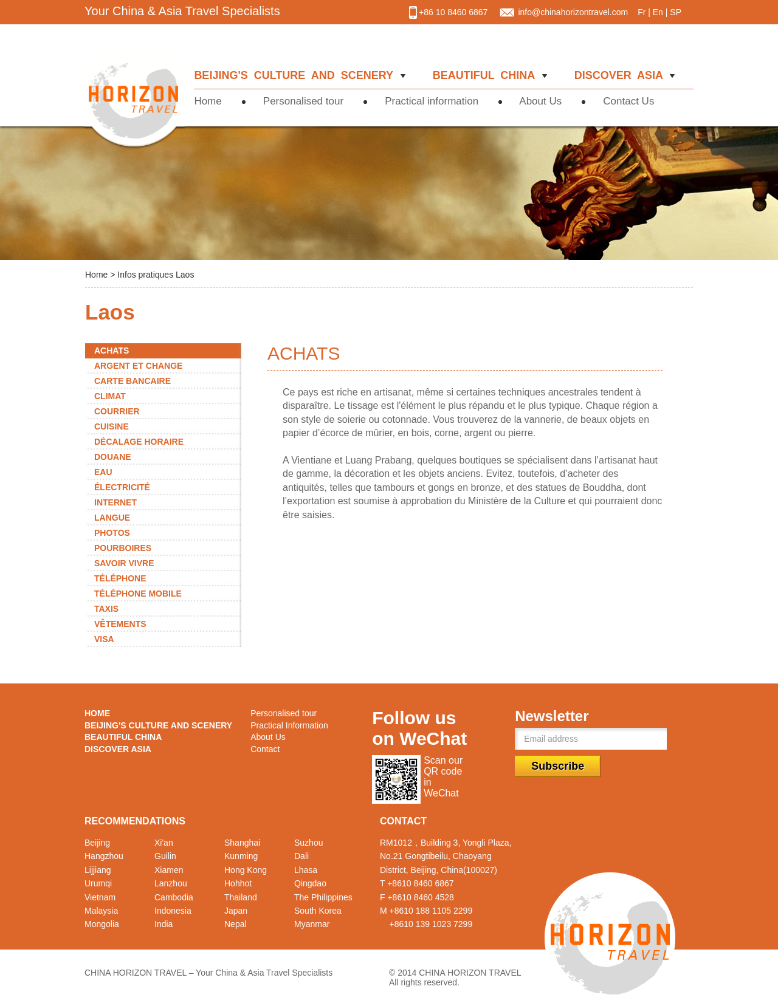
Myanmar (311, 924)
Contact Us (630, 101)
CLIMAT (110, 396)
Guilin (165, 856)
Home (213, 101)
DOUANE (112, 457)
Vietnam (99, 897)
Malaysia (101, 911)
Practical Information (289, 725)
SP (675, 12)
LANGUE (112, 517)
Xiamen (168, 870)
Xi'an (163, 842)
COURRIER (117, 411)
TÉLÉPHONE (120, 578)
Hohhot (238, 883)
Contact (265, 749)
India (163, 924)
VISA (104, 639)
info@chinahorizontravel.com (573, 12)
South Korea (318, 911)
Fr (641, 12)
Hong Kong (245, 870)
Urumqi (98, 883)
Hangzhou (103, 856)
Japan (235, 911)
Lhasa (305, 870)
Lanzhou (170, 883)
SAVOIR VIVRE (124, 563)
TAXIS (106, 609)
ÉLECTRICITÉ (122, 487)
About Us (542, 101)
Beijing (97, 842)
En (658, 12)
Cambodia (173, 897)
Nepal (235, 924)
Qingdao (310, 883)
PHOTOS (112, 533)
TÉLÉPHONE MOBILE (138, 593)
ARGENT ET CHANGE (138, 366)
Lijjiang (97, 870)
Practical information (433, 101)
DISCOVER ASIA (620, 75)
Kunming (241, 856)
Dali (301, 856)
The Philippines (323, 897)
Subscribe (557, 766)
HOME (97, 713)
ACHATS (111, 350)
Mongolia (101, 924)
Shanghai (242, 842)
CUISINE (111, 426)
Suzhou (308, 842)
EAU (103, 472)
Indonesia (172, 911)
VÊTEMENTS (120, 624)
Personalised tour (305, 101)
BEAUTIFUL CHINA (485, 75)
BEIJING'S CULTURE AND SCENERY (296, 75)
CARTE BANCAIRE (132, 381)
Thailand (240, 897)
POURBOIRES (122, 548)
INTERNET (115, 502)
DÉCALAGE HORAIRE (139, 442)
